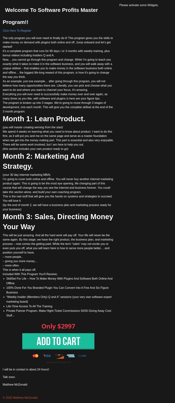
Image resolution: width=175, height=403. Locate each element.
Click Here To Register (17, 30)
